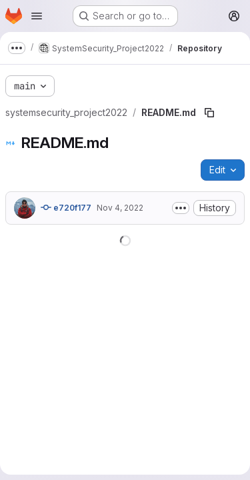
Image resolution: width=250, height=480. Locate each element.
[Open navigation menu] (36, 16)
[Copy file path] (209, 112)
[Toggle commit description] (180, 208)
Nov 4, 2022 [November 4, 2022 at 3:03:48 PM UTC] (120, 208)
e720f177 (66, 207)
